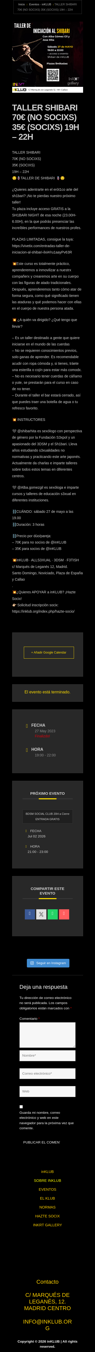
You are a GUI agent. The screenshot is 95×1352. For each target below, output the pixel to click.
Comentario (30, 1019)
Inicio (21, 4)
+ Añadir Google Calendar (48, 652)
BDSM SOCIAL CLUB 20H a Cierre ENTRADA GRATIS (47, 816)
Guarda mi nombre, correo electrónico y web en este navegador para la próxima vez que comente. (47, 1120)
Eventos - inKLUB (40, 4)
